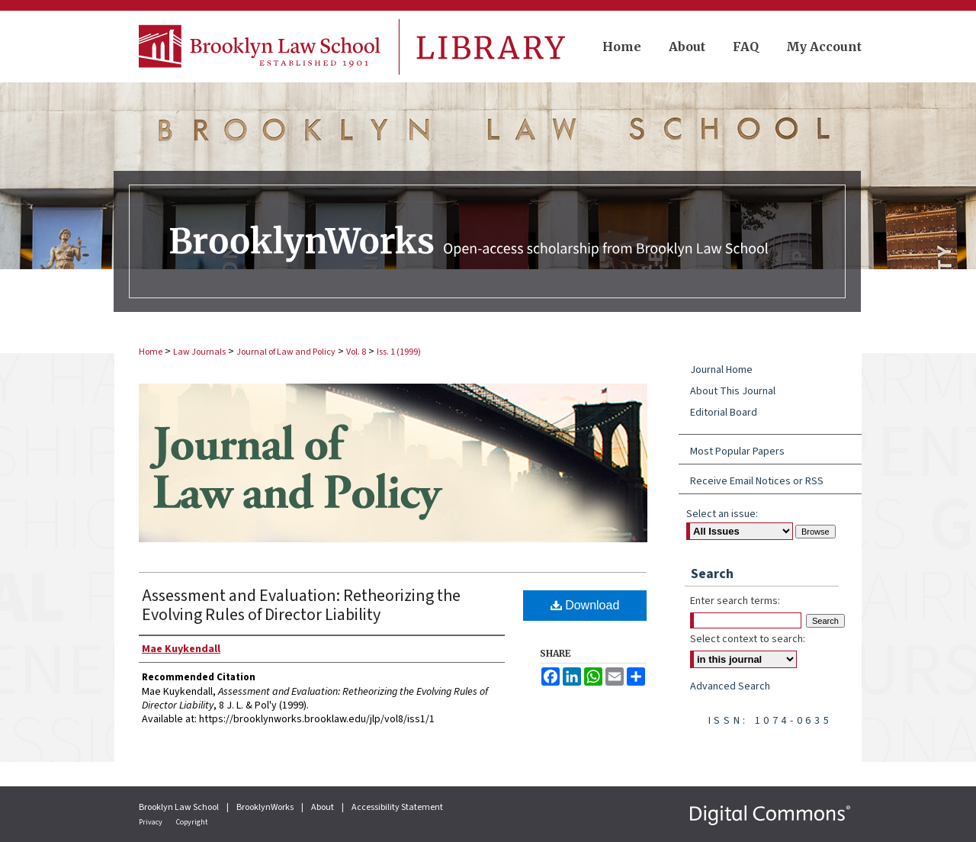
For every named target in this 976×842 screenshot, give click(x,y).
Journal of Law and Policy (286, 351)
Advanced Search (730, 686)
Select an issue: (722, 514)
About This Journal (732, 391)
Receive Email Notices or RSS (757, 481)
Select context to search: (747, 639)
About (323, 807)
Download (585, 605)
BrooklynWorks (265, 807)
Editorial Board (723, 412)
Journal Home (721, 370)
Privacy (151, 822)
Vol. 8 (356, 351)
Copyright (192, 822)
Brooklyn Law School (179, 807)
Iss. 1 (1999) (399, 351)
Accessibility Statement (397, 807)
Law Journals (199, 351)
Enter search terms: (735, 601)
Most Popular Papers (737, 451)
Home (150, 351)
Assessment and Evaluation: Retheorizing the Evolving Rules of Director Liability (301, 605)
